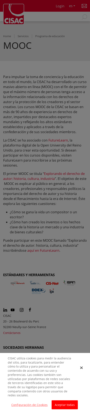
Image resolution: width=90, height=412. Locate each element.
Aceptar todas (65, 406)
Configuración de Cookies (29, 406)
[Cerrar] (81, 370)
